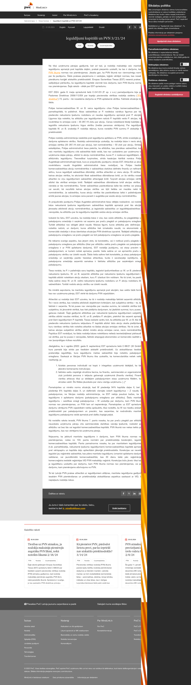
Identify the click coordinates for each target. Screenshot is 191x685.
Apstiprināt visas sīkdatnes (169, 41)
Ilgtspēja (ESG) (30, 639)
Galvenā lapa (29, 21)
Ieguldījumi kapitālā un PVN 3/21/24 (67, 21)
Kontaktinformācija (104, 631)
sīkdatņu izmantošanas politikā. (161, 35)
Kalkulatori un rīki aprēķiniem (72, 626)
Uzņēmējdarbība (106, 45)
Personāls (28, 648)
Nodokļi (90, 45)
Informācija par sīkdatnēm (87, 677)
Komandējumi (66, 643)
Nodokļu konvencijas (69, 639)
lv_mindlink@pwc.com (74, 508)
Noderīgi (41, 15)
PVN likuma (54, 72)
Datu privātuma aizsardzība (63, 677)
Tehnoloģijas (29, 652)
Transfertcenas (30, 656)
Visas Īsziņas (44, 21)
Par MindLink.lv (70, 15)
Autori (54, 15)
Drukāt (102, 27)
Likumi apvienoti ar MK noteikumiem (75, 631)
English (62, 27)
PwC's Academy (91, 15)
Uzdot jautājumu (119, 508)
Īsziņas (27, 15)
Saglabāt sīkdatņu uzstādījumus (169, 94)
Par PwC (100, 626)
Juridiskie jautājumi (31, 643)
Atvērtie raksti (29, 626)
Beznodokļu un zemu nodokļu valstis (75, 635)
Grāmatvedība (29, 635)
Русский (71, 27)
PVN (79, 45)
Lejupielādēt (88, 27)
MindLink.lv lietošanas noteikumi (37, 677)
